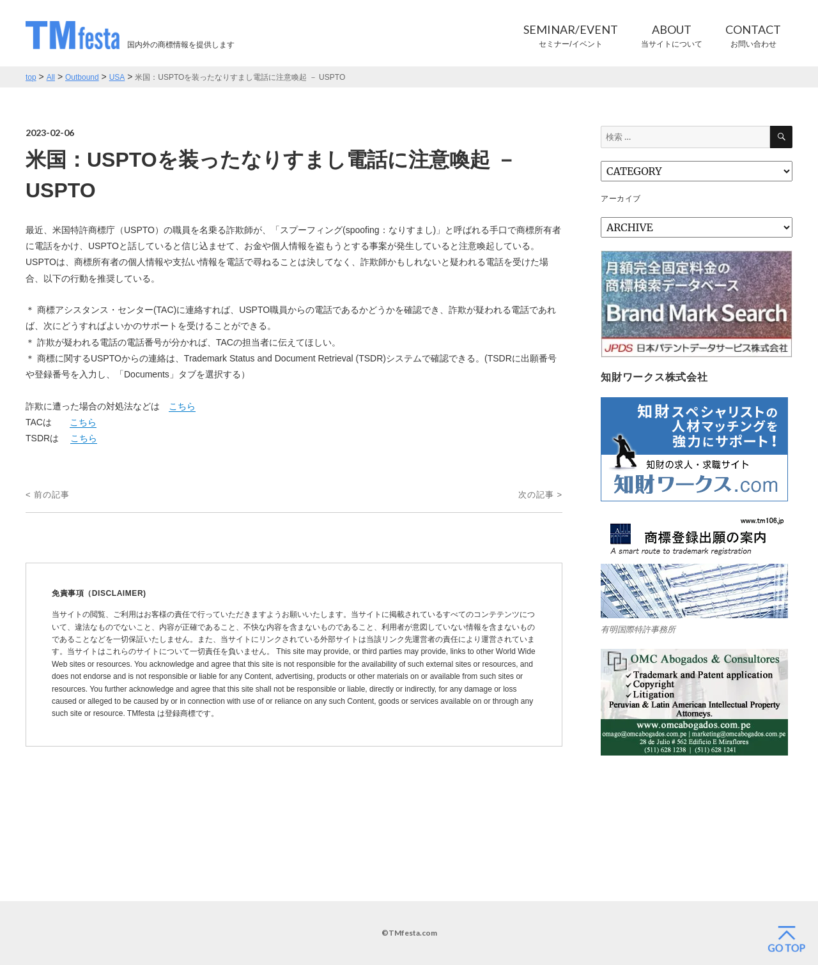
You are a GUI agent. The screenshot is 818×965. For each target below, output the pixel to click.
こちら (182, 406)
